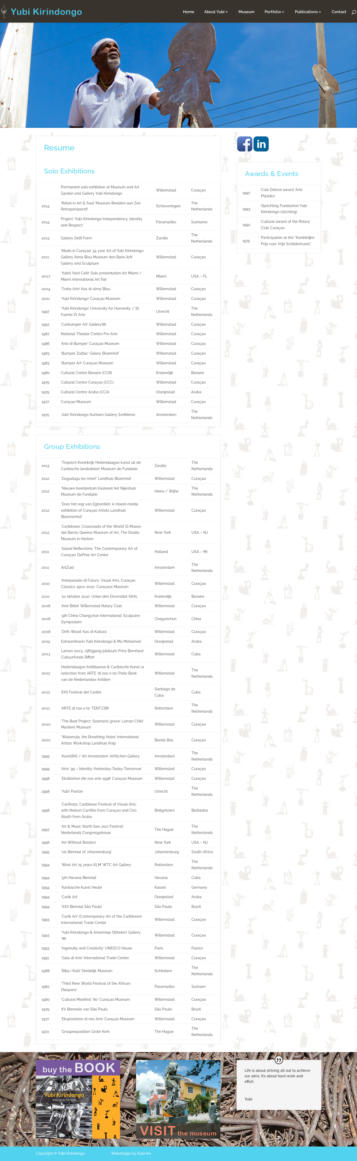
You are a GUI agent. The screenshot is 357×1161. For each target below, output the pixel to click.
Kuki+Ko (144, 1153)
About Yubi (214, 12)
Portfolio (273, 12)
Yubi (248, 1099)
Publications (306, 12)
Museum (247, 12)
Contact (339, 12)
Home (188, 12)
